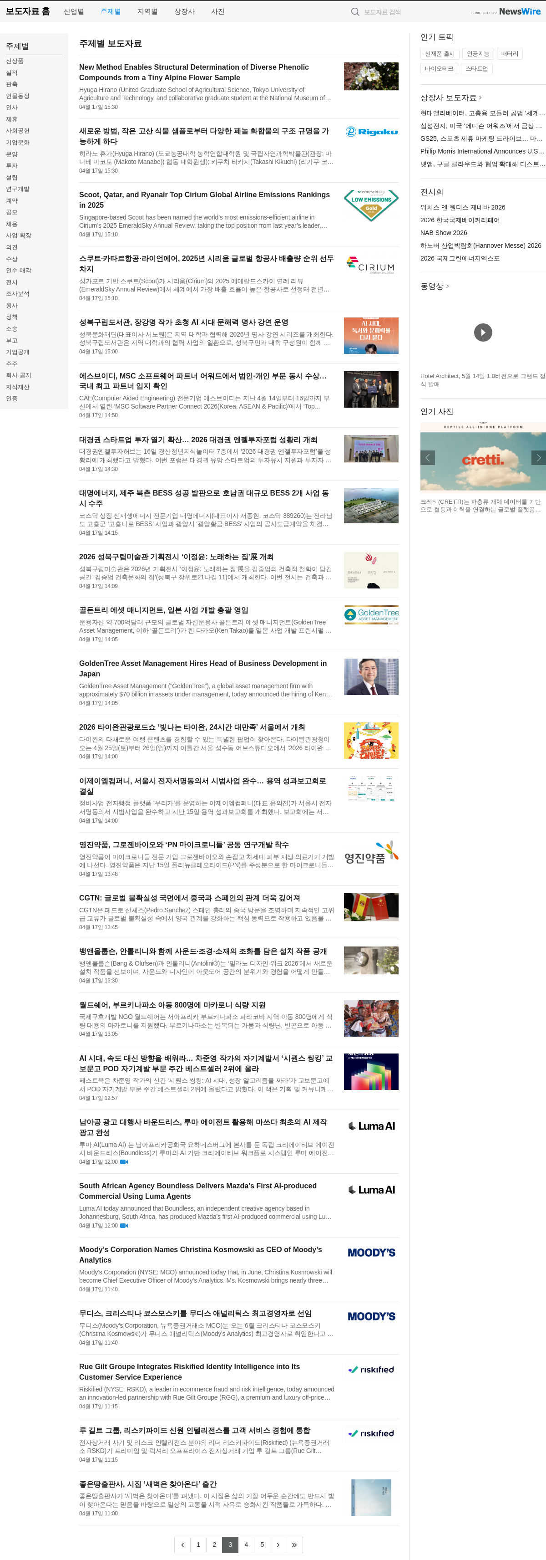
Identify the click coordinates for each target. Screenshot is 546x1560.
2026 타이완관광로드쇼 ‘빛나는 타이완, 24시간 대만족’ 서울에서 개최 (192, 727)
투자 (12, 165)
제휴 (12, 119)
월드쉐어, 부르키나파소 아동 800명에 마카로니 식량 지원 (172, 1005)
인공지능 (478, 53)
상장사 (184, 11)
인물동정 (18, 95)
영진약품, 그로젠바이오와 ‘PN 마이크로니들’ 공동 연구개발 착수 (184, 845)
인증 (12, 398)
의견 (12, 247)
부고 (12, 340)
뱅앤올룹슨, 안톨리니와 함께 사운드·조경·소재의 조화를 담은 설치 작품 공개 (203, 951)
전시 (12, 282)
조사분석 (18, 293)
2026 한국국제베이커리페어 (460, 220)
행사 (12, 305)
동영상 (432, 286)
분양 (12, 154)
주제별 (111, 11)
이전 (427, 457)
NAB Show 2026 (443, 232)
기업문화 (18, 142)
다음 (538, 457)
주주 (12, 363)
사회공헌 (18, 130)
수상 (12, 259)
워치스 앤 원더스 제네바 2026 (463, 207)
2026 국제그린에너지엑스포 (460, 258)
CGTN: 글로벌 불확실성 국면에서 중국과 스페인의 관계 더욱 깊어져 (189, 898)
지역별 (147, 11)
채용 (12, 223)
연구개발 (18, 188)
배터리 (510, 53)
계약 (12, 200)
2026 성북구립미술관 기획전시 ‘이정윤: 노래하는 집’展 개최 (176, 557)
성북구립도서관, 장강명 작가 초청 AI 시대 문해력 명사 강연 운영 (183, 322)
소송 (12, 328)
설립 (12, 177)
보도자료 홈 (27, 11)
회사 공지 (18, 375)
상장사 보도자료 (448, 97)
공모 (12, 212)
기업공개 (18, 351)
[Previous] (182, 1545)
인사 (12, 107)
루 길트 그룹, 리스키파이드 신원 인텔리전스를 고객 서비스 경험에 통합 (194, 1430)
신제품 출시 (440, 53)
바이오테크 (439, 68)
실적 (12, 72)
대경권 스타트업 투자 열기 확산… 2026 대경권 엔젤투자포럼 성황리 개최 (198, 440)
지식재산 (18, 387)
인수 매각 (18, 270)
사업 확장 (18, 235)
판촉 (12, 84)
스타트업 (476, 68)
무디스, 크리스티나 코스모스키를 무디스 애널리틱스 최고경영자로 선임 (195, 1313)
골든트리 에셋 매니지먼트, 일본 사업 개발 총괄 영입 (163, 610)
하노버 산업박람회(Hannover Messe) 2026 (480, 245)
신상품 (15, 60)
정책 (12, 316)
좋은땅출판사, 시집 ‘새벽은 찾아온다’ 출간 (148, 1484)
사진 (218, 11)
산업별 (74, 11)
